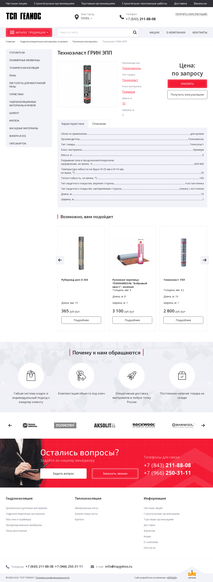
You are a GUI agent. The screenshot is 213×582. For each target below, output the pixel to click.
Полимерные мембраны (24, 60)
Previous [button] (3, 383)
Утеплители (17, 52)
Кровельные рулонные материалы (26, 508)
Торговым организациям (98, 3)
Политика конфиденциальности (52, 577)
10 (123, 103)
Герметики (16, 94)
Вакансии (200, 3)
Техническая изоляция (24, 67)
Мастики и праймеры (18, 519)
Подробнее (81, 320)
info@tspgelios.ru (118, 566)
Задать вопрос (63, 473)
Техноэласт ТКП (174, 279)
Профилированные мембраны (24, 525)
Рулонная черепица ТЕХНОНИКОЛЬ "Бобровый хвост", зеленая (129, 283)
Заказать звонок (115, 473)
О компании (176, 32)
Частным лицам (16, 3)
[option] (81, 278)
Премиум (128, 92)
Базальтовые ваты (86, 513)
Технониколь (131, 68)
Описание (99, 124)
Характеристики (72, 124)
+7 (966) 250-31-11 (69, 566)
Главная (10, 41)
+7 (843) (141, 18)
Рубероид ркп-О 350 (74, 279)
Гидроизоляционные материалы (25, 513)
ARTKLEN (171, 577)
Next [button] (210, 383)
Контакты (199, 32)
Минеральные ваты (86, 508)
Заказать (187, 83)
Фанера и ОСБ (17, 135)
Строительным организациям (54, 3)
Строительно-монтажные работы (144, 3)
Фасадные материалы (23, 128)
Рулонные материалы (85, 41)
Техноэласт (130, 80)
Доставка (180, 3)
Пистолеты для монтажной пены (27, 85)
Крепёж (14, 120)
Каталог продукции (31, 32)
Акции (154, 32)
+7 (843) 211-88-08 (39, 566)
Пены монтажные (16, 530)
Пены (12, 75)
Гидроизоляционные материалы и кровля (44, 41)
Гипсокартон (17, 143)
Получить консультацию (191, 14)
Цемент (14, 112)
